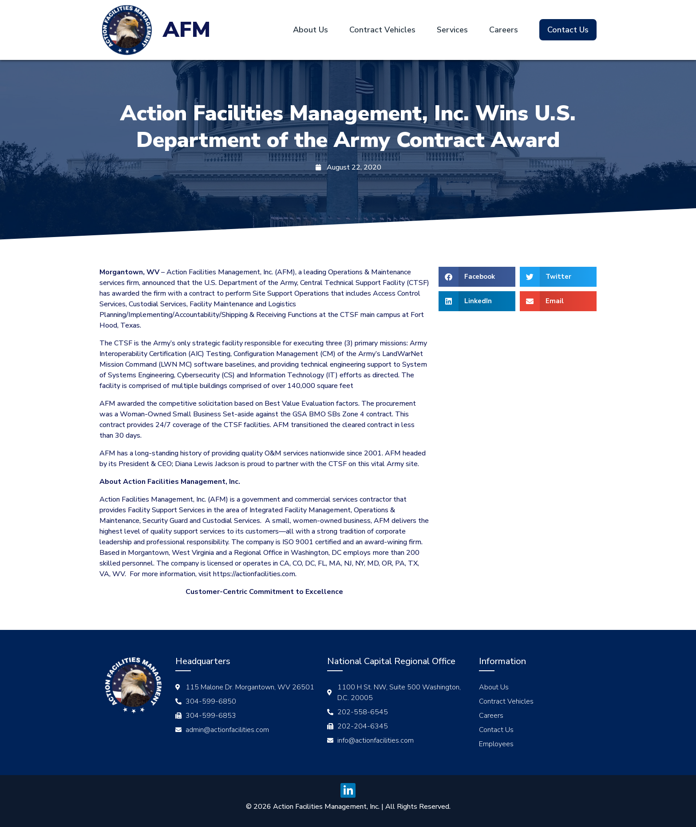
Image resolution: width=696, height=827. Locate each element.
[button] (477, 277)
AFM (186, 29)
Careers (503, 29)
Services (452, 29)
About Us (310, 29)
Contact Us (568, 29)
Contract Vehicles (382, 29)
